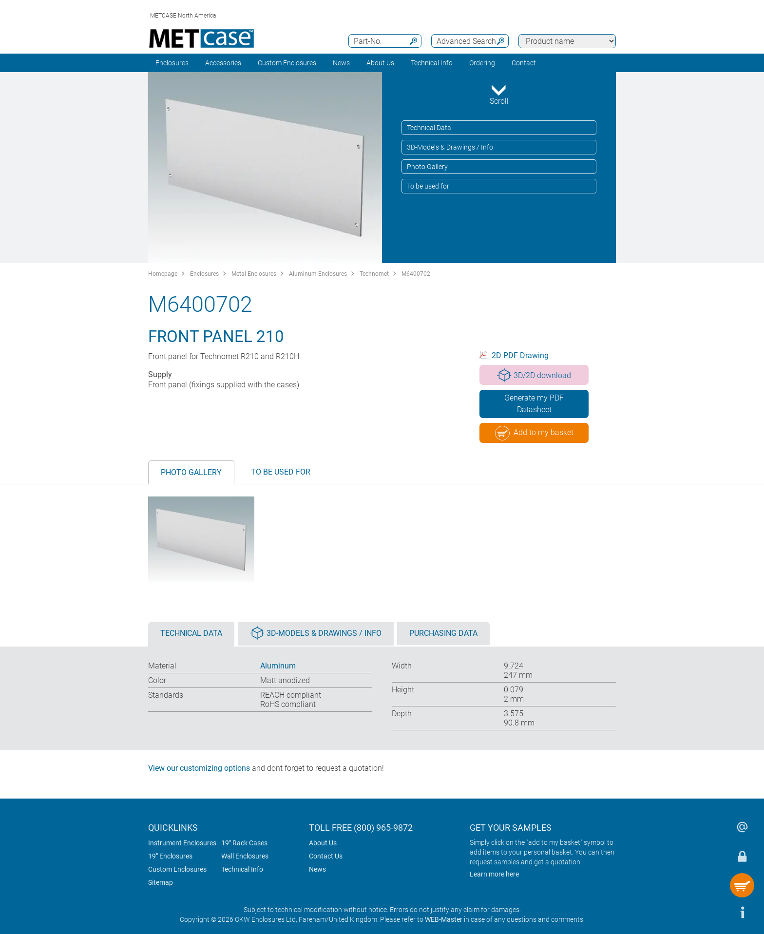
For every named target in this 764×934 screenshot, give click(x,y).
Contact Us (326, 856)
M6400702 (415, 273)
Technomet (374, 273)
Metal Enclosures (253, 273)
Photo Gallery (427, 167)
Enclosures (172, 63)
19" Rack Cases (244, 843)
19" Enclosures (170, 856)
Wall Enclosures (244, 856)
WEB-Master (443, 919)
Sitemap (160, 882)
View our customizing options (199, 768)
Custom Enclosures (287, 63)
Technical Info (242, 869)
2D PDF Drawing (520, 355)
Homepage (162, 273)
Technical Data (429, 128)
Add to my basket (534, 433)
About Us (323, 843)
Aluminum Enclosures (318, 273)
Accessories (223, 63)
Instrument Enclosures (182, 843)
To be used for (428, 186)
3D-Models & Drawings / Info (450, 147)
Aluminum (278, 665)
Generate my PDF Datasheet (534, 403)
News (341, 63)
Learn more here (494, 874)
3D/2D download (534, 375)
